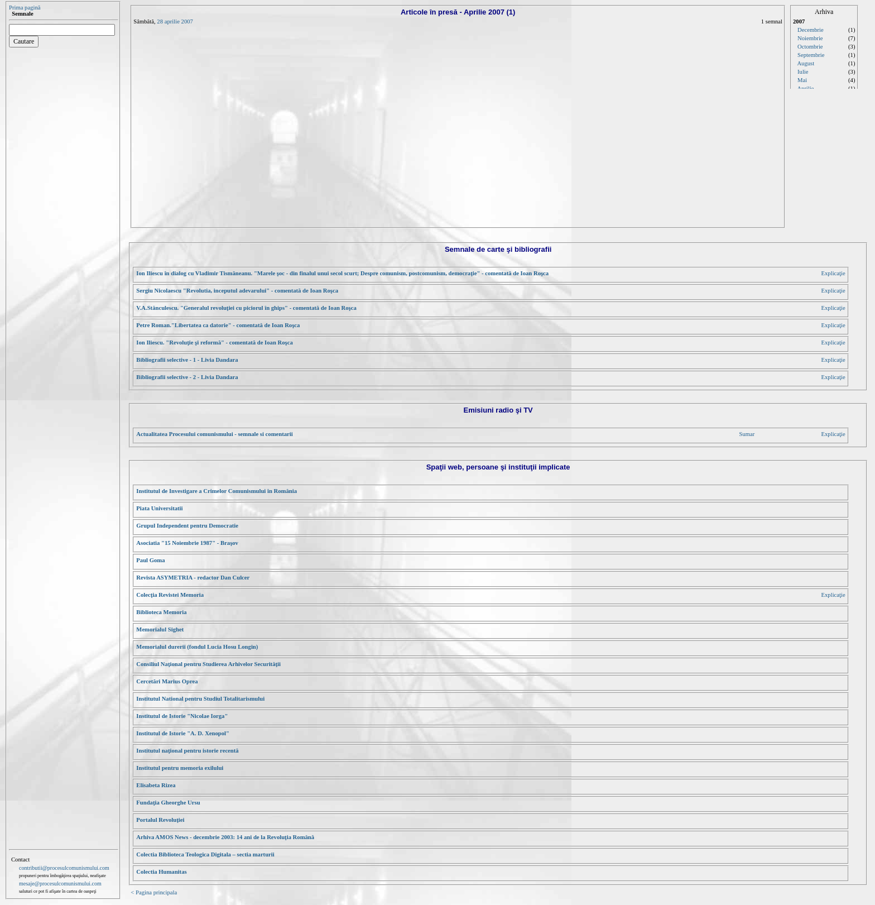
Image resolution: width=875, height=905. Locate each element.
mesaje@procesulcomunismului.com (60, 883)
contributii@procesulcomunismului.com (64, 868)
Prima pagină (25, 7)
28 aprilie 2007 (175, 21)
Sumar (746, 434)
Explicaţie (833, 273)
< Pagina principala (154, 892)
